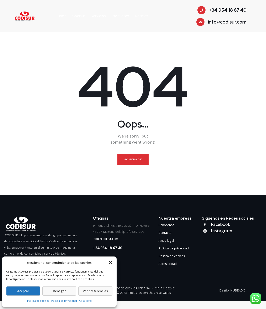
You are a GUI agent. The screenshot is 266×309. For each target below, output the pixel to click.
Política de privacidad (64, 301)
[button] (110, 262)
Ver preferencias (95, 291)
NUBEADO (238, 298)
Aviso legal (85, 301)
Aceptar (23, 291)
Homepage (133, 159)
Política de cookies (38, 301)
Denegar (59, 291)
